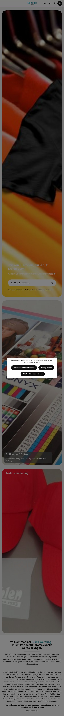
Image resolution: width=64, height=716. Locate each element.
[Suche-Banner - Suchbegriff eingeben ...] (28, 282)
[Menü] (44, 3)
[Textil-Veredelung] (32, 551)
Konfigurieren (46, 369)
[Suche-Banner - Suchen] (52, 282)
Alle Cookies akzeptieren (32, 375)
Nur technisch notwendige (24, 369)
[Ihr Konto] (54, 3)
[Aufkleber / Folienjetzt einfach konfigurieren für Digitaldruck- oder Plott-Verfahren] (32, 382)
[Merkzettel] (49, 3)
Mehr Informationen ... (35, 363)
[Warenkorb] (59, 3)
